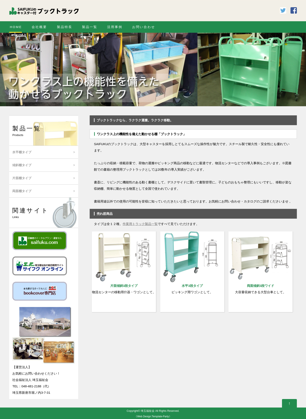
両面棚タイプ (21, 191)
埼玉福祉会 (147, 410)
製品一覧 (89, 27)
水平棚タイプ (21, 152)
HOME (16, 27)
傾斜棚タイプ (21, 165)
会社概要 (39, 27)
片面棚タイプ (21, 178)
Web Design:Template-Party (153, 416)
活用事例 (114, 27)
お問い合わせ (143, 27)
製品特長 (64, 27)
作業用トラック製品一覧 (140, 224)
